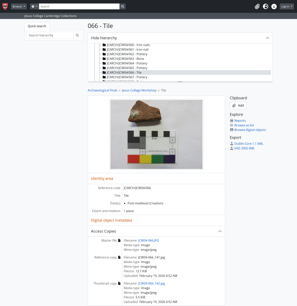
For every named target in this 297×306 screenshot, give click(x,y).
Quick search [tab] (37, 26)
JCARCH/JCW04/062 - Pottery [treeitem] (124, 54)
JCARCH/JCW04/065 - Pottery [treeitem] (124, 68)
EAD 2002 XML (242, 148)
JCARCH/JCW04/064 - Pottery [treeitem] (124, 63)
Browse (18, 6)
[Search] (79, 6)
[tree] (180, 62)
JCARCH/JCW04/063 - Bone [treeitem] (123, 58)
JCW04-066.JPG (148, 240)
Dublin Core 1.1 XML (246, 143)
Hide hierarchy (104, 37)
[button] (257, 6)
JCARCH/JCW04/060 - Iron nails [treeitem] (126, 45)
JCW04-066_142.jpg (151, 283)
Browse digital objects (248, 130)
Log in (285, 6)
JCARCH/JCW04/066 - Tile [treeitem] (122, 72)
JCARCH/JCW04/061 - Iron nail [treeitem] (125, 49)
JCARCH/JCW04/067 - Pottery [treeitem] (124, 77)
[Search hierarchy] (50, 35)
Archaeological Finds (102, 90)
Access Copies (103, 231)
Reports (238, 120)
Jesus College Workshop (139, 90)
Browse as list (242, 125)
